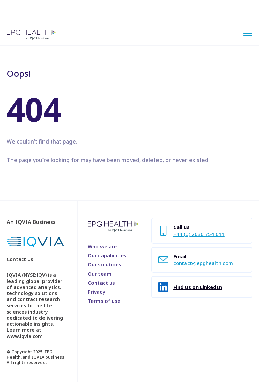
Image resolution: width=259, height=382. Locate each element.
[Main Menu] (247, 35)
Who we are (102, 246)
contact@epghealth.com (203, 263)
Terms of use (104, 300)
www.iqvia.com (25, 336)
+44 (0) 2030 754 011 (199, 234)
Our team (99, 273)
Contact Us (20, 259)
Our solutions (104, 264)
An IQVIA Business (31, 222)
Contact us (101, 282)
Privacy (96, 291)
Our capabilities (107, 255)
